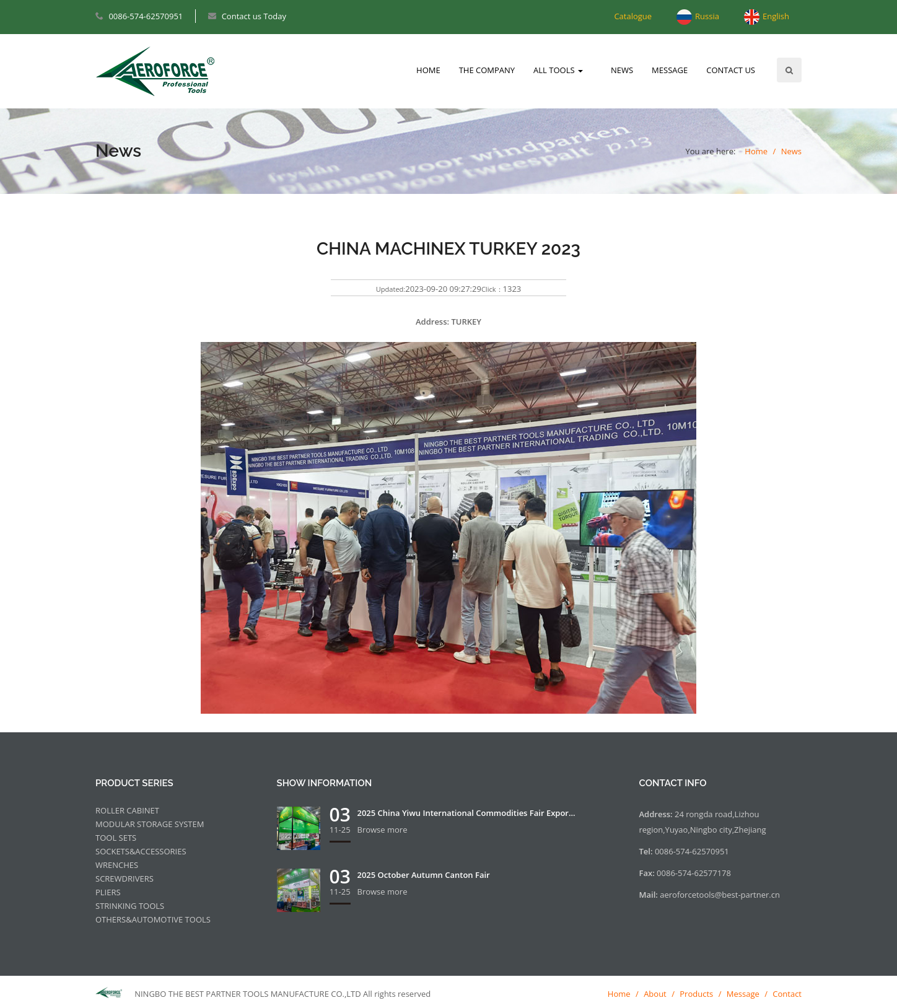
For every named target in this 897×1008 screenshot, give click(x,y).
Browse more (382, 829)
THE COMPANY (487, 70)
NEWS (622, 70)
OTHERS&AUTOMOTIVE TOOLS (153, 919)
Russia (707, 16)
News (791, 151)
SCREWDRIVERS (124, 878)
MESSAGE (670, 70)
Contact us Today (254, 16)
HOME (428, 70)
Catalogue (633, 16)
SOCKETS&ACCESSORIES (140, 851)
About (655, 993)
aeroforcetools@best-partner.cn (720, 894)
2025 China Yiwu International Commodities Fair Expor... (466, 812)
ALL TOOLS (558, 70)
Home (756, 151)
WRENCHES (116, 864)
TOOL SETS (115, 837)
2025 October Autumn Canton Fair (423, 874)
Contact (787, 993)
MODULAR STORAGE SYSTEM (149, 824)
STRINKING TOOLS (129, 905)
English (776, 16)
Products (696, 993)
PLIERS (108, 892)
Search (789, 70)
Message (743, 993)
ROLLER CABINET (127, 810)
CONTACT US (730, 70)
